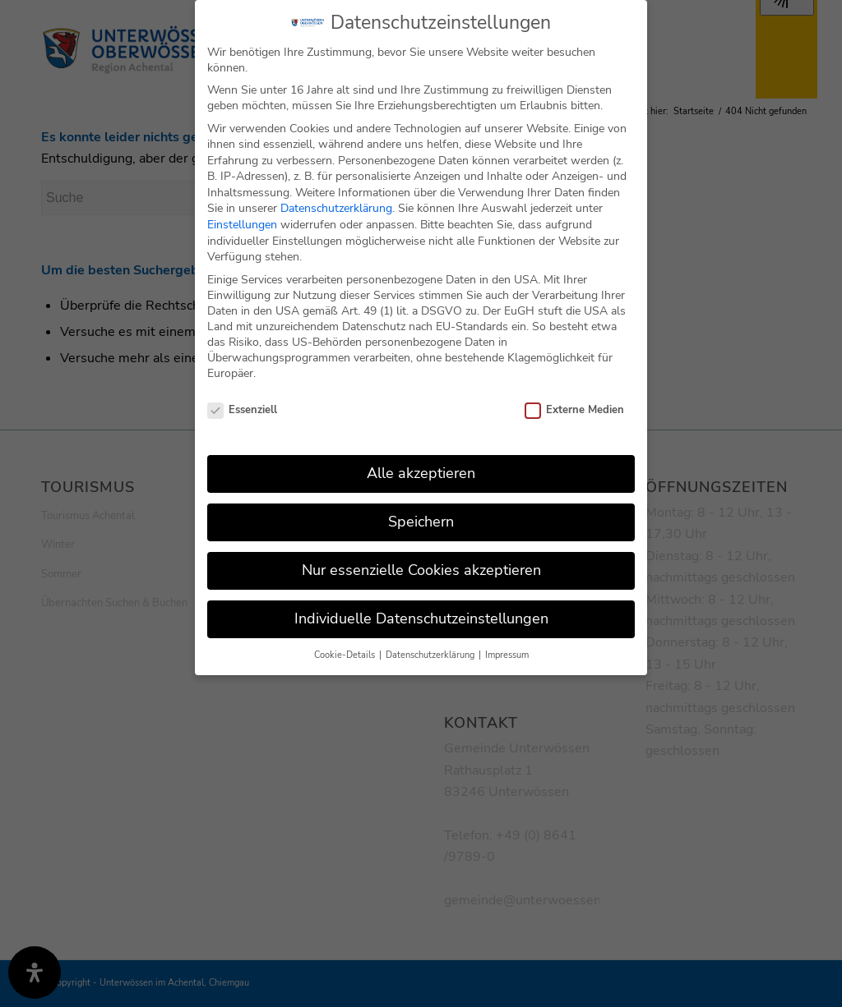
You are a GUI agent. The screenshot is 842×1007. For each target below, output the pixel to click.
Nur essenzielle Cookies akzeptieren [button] (421, 556)
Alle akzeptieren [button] (421, 459)
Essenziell (242, 396)
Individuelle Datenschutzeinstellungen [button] (421, 604)
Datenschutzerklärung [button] (431, 641)
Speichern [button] (421, 507)
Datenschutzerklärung (336, 195)
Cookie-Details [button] (345, 641)
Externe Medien (574, 396)
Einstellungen (242, 210)
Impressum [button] (507, 641)
